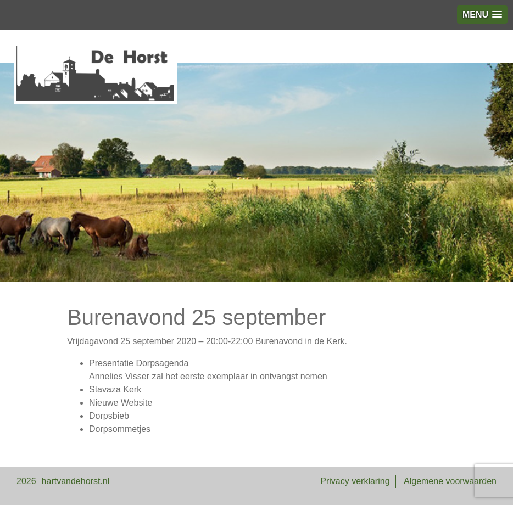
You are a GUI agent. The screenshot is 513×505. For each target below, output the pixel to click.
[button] (482, 14)
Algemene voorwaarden (450, 481)
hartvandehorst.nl (76, 481)
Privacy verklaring (354, 481)
